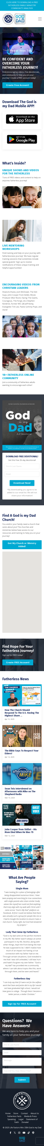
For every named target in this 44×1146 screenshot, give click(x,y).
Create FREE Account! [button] (17, 662)
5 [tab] (29, 867)
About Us (35, 1113)
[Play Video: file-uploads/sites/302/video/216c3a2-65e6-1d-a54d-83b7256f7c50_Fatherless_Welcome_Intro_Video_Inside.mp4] (22, 43)
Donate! (25, 1122)
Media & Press (30, 1116)
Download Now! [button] (22, 483)
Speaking (12, 1119)
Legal (21, 1119)
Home (8, 1113)
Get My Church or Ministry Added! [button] (22, 545)
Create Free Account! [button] (17, 85)
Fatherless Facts (14, 1116)
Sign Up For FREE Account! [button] (22, 1003)
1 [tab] (14, 867)
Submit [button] (22, 1079)
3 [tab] (22, 867)
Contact (24, 1113)
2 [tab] (18, 867)
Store (15, 1113)
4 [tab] (26, 867)
